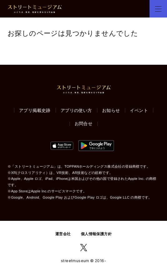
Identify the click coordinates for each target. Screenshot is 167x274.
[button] (158, 9)
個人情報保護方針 (96, 234)
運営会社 (63, 234)
